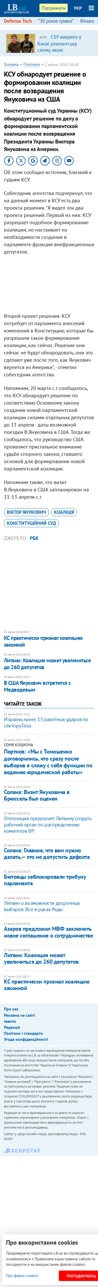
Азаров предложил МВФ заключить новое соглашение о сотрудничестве (48, 932)
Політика (32, 64)
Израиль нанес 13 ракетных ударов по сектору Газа (46, 722)
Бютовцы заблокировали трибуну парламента (45, 880)
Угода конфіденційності (26, 1039)
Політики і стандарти (23, 1033)
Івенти (10, 1021)
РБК (34, 538)
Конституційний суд (31, 523)
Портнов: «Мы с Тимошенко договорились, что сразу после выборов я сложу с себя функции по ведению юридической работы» (48, 762)
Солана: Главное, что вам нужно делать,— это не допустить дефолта (47, 853)
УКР (78, 8)
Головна (11, 64)
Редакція (12, 1027)
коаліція (64, 512)
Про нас (11, 1009)
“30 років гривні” (56, 21)
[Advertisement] (49, 285)
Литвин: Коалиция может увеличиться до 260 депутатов (47, 664)
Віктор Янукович (26, 512)
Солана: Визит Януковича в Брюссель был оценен (37, 795)
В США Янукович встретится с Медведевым (37, 686)
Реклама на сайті (19, 1015)
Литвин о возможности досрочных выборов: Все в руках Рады (42, 906)
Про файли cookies (22, 1275)
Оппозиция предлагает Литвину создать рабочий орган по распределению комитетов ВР (47, 824)
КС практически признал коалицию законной (43, 641)
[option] (49, 43)
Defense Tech (18, 21)
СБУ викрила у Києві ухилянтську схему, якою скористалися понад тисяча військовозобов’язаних (61, 53)
